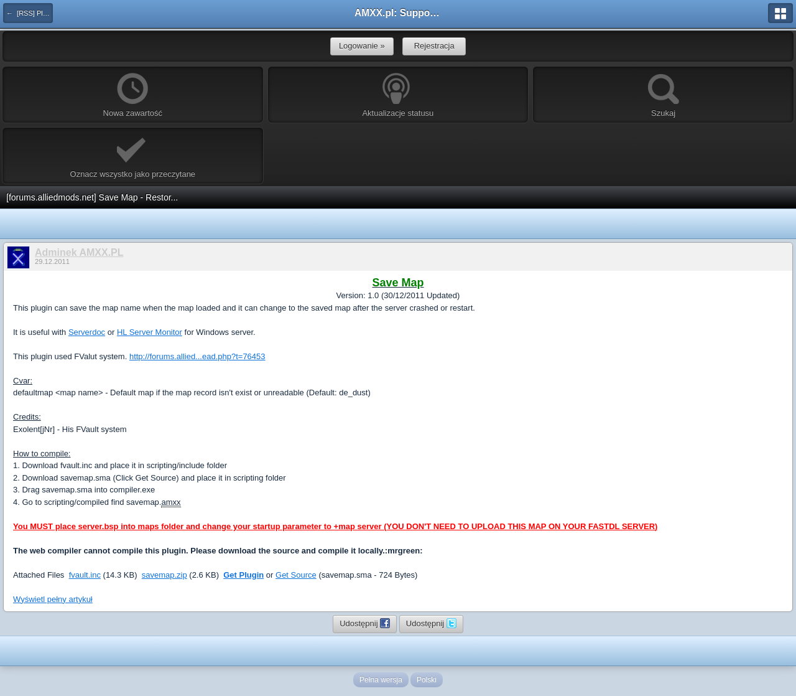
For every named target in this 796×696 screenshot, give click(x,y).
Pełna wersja (380, 679)
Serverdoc (86, 332)
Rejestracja (434, 45)
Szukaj (663, 95)
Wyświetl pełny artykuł (53, 599)
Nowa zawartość (132, 95)
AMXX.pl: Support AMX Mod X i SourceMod (398, 12)
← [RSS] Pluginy (29, 13)
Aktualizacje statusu (397, 95)
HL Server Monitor (149, 332)
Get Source (296, 575)
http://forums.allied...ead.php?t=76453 (197, 356)
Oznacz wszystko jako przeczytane (133, 156)
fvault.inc (85, 575)
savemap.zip (164, 575)
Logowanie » (362, 45)
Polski (427, 679)
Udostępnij (365, 623)
